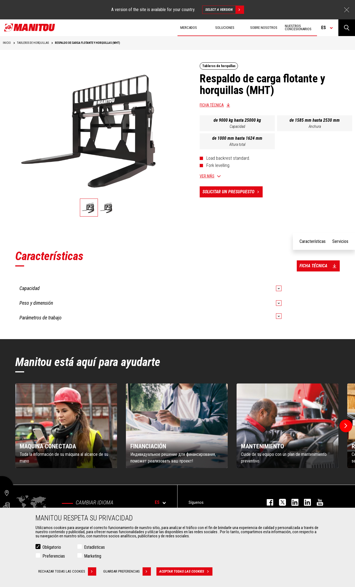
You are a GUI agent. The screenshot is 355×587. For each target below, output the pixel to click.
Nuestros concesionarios (298, 27)
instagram (292, 502)
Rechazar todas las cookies (67, 571)
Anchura (315, 126)
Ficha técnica (212, 105)
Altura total (237, 144)
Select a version (224, 10)
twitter (279, 502)
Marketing (92, 556)
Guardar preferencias (127, 571)
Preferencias (53, 556)
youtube (317, 502)
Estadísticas (94, 547)
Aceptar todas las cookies (185, 571)
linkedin (304, 502)
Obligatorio (51, 547)
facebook (267, 502)
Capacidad (237, 126)
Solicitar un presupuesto (232, 191)
